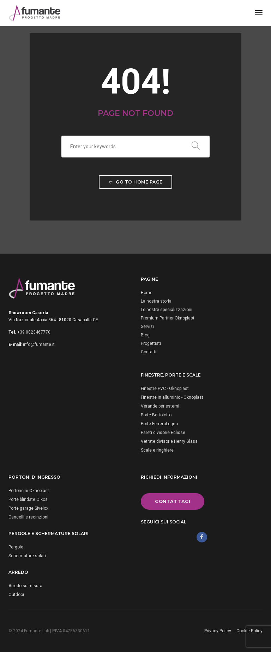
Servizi (147, 326)
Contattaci (172, 501)
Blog (145, 335)
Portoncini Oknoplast (28, 490)
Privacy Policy (217, 630)
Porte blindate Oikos (28, 499)
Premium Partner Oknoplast (167, 318)
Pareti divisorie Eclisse (163, 432)
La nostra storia (156, 301)
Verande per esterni (160, 406)
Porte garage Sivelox (28, 508)
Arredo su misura (25, 585)
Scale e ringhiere (157, 450)
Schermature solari (27, 555)
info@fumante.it (39, 344)
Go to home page (135, 182)
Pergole (15, 547)
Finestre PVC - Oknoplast (165, 388)
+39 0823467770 (33, 332)
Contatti (148, 351)
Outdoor (16, 594)
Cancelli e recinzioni (28, 517)
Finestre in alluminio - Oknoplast (172, 397)
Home (146, 292)
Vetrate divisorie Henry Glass (169, 441)
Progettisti (151, 343)
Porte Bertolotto (156, 414)
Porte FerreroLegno (159, 423)
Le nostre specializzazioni (166, 309)
